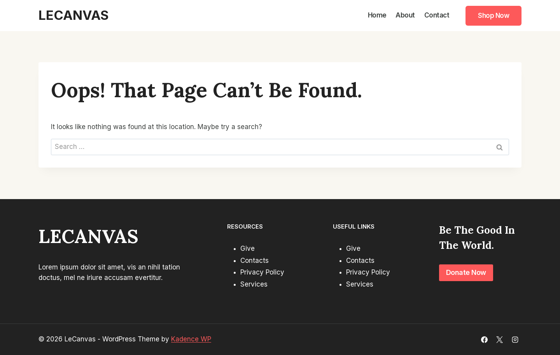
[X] (499, 339)
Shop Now (493, 15)
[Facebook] (484, 339)
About (405, 15)
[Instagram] (515, 339)
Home (377, 15)
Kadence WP (191, 339)
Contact (437, 15)
